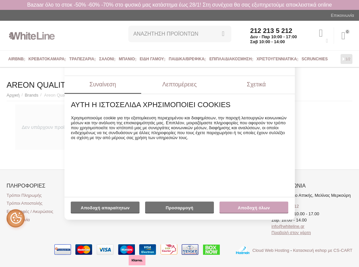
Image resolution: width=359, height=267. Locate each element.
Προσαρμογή (179, 209)
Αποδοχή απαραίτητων (105, 207)
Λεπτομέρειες (179, 84)
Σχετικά (256, 84)
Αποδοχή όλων (254, 207)
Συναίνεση (103, 84)
